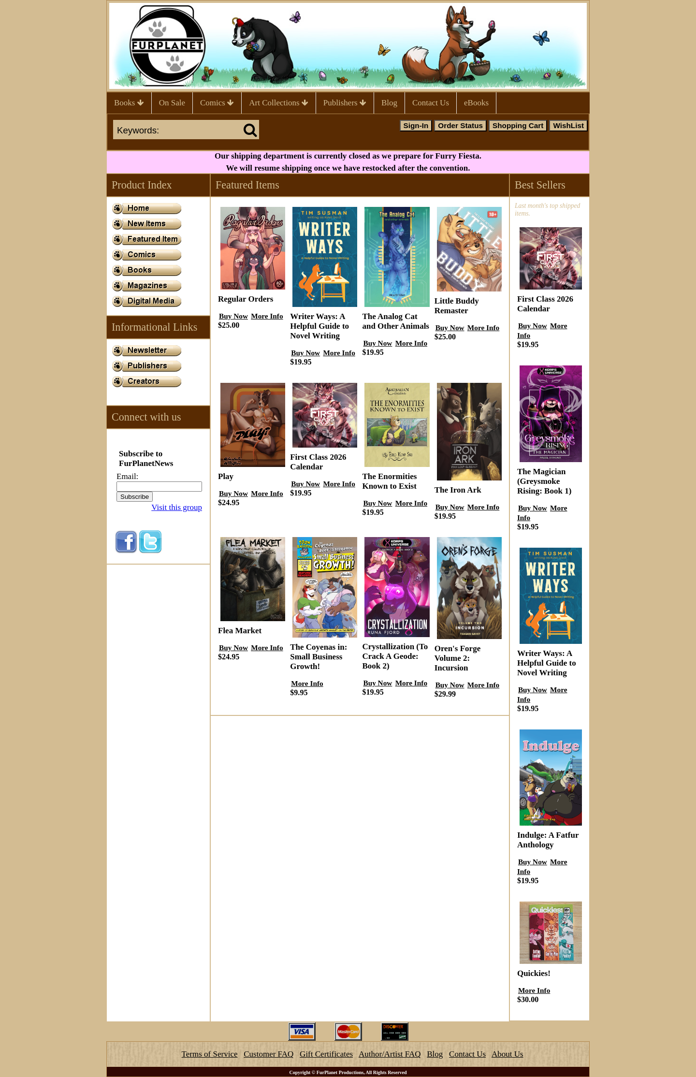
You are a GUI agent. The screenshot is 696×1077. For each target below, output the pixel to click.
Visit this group (176, 507)
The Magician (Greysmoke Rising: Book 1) (544, 481)
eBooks (476, 102)
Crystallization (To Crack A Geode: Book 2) (395, 656)
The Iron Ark (458, 490)
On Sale (172, 102)
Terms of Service (210, 1054)
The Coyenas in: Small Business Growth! (318, 656)
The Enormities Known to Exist (389, 481)
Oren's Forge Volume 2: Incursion (458, 658)
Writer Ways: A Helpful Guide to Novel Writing (319, 326)
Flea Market (239, 630)
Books (129, 102)
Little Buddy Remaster (457, 305)
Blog (389, 102)
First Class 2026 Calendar (318, 461)
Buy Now (233, 316)
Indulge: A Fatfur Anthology (548, 839)
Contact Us (430, 102)
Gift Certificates (326, 1054)
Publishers (344, 102)
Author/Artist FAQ (390, 1054)
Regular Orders (245, 299)
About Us (507, 1054)
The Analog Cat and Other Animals (395, 321)
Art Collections (278, 102)
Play (225, 476)
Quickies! (534, 973)
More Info (267, 316)
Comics (217, 102)
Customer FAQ (268, 1054)
